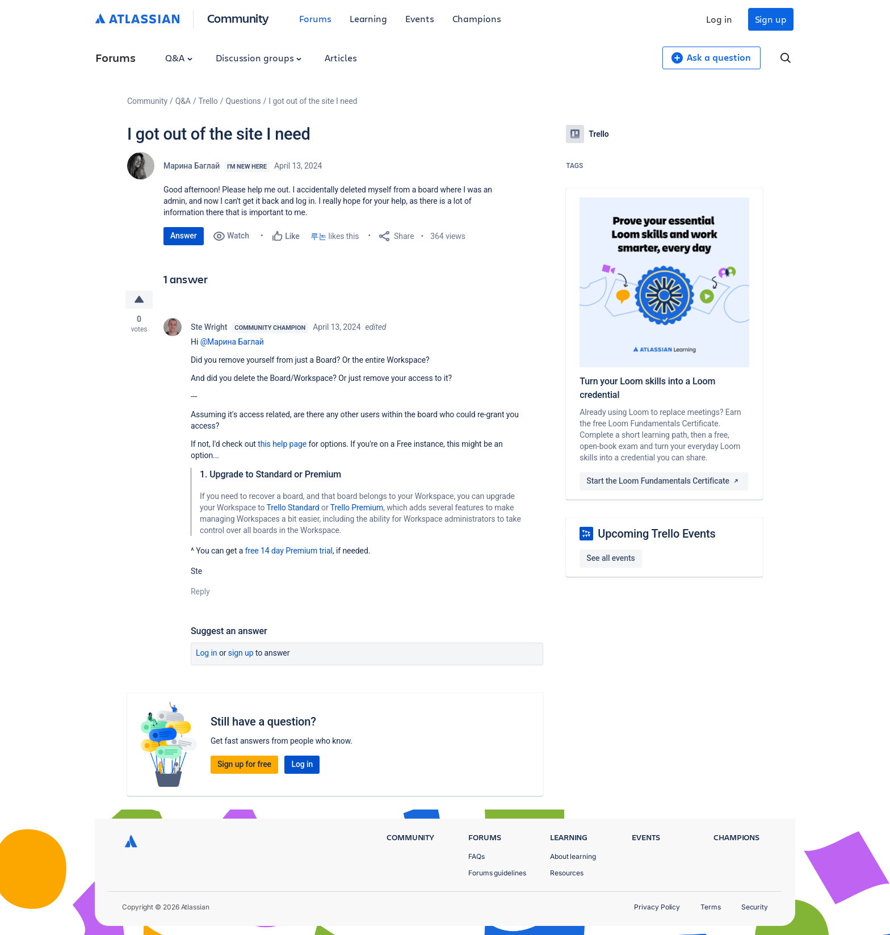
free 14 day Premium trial (289, 550)
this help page (282, 443)
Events (419, 18)
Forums (315, 18)
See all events (610, 558)
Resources (566, 873)
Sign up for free (244, 764)
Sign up (771, 19)
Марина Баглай (191, 165)
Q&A (178, 58)
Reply (200, 591)
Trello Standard (293, 507)
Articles (340, 58)
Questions (243, 101)
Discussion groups (259, 58)
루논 (318, 236)
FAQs (476, 856)
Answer (183, 235)
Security (754, 907)
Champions (476, 18)
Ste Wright (209, 327)
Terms (710, 907)
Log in (719, 19)
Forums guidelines (497, 873)
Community (238, 18)
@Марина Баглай (232, 341)
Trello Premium (357, 507)
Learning (368, 18)
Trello (208, 101)
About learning (573, 856)
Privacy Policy (657, 907)
